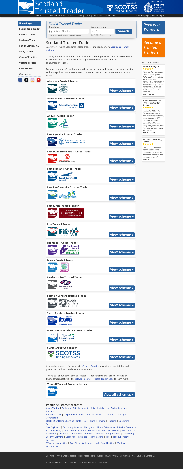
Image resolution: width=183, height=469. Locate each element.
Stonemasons (96, 436)
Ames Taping (52, 408)
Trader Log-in (158, 15)
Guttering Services (72, 427)
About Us (40, 15)
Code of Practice (28, 57)
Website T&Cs (103, 456)
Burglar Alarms (53, 414)
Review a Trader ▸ (151, 27)
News (79, 15)
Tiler (108, 436)
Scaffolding (128, 433)
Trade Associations (86, 456)
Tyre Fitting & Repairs (81, 443)
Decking (110, 414)
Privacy (115, 456)
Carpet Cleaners (95, 414)
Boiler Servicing (119, 408)
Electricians (89, 420)
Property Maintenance (70, 433)
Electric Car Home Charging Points (63, 420)
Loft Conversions (110, 430)
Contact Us (25, 74)
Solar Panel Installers (76, 436)
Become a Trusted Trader (105, 15)
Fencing (101, 420)
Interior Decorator (126, 427)
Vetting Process (27, 62)
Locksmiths (94, 430)
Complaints (125, 456)
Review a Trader (27, 40)
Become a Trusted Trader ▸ (152, 47)
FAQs (87, 15)
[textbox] (68, 31)
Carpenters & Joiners (74, 414)
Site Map (50, 456)
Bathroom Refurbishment (75, 408)
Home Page (25, 23)
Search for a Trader (29, 28)
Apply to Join (26, 51)
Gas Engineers (53, 427)
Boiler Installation (99, 408)
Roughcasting (113, 433)
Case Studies (26, 68)
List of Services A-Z (29, 45)
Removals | (90, 433)
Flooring (112, 420)
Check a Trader (27, 34)
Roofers (100, 433)
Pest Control (128, 430)
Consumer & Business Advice (61, 15)
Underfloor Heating (104, 443)
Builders (50, 411)
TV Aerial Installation (56, 443)
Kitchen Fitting (53, 430)
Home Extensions (106, 427)
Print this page (142, 15)
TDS (107, 462)
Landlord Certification (75, 430)
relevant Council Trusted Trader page (94, 378)
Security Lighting (54, 436)
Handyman (89, 427)
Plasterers (51, 433)
